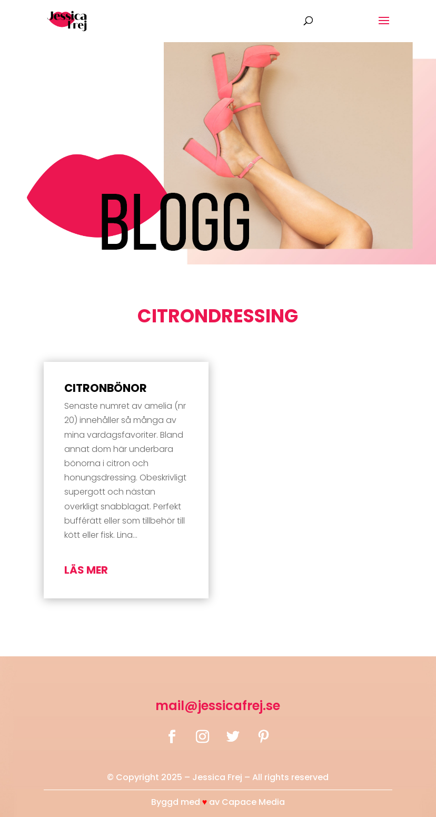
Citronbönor (105, 388)
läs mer (86, 570)
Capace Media (253, 802)
